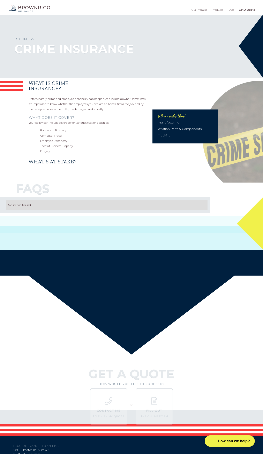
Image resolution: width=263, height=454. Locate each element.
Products (217, 9)
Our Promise (199, 9)
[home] (29, 8)
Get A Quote (247, 9)
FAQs (231, 9)
